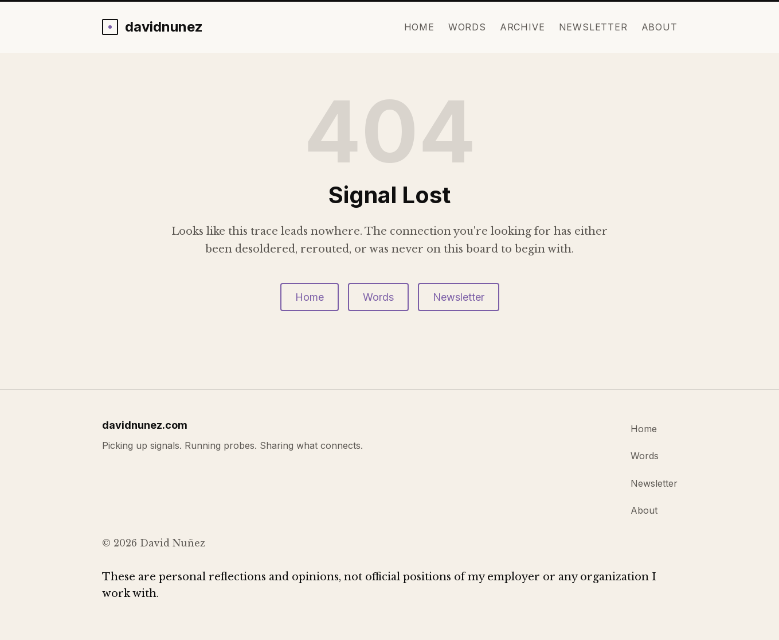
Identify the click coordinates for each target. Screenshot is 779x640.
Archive (522, 27)
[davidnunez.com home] (152, 27)
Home (419, 27)
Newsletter (593, 27)
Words (467, 27)
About (659, 27)
